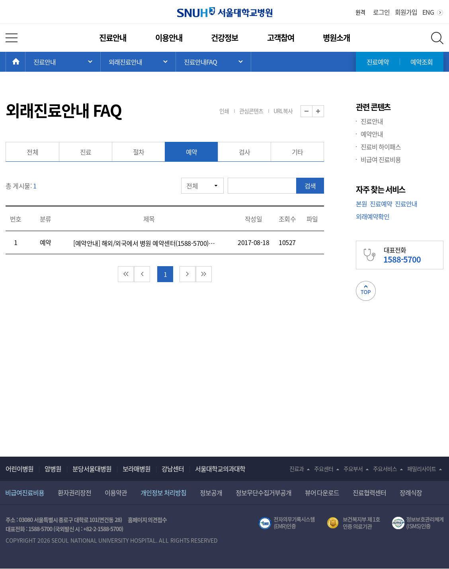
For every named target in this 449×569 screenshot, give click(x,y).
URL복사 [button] (283, 111)
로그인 (381, 12)
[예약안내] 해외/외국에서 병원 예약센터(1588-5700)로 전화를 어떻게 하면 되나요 (145, 243)
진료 (86, 152)
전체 (32, 152)
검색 (310, 185)
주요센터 (323, 469)
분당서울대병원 (91, 468)
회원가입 (406, 12)
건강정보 (224, 37)
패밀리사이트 (421, 469)
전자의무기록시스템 (286, 523)
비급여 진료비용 (381, 159)
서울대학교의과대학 (220, 468)
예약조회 (421, 62)
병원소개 (336, 37)
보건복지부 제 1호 (353, 523)
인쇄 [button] (224, 111)
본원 (361, 203)
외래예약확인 (372, 216)
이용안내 (168, 37)
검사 (244, 152)
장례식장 (411, 492)
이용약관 (116, 492)
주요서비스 (385, 469)
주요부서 (353, 469)
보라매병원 (136, 468)
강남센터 (173, 468)
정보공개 (211, 492)
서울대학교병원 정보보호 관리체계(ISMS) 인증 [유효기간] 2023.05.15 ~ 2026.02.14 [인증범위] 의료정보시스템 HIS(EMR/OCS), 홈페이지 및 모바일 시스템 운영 (417, 523)
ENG (428, 12)
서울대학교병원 (224, 12)
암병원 (53, 468)
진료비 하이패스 (381, 146)
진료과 (296, 469)
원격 (360, 12)
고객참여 (280, 37)
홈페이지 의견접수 (147, 520)
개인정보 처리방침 (163, 492)
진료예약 (378, 62)
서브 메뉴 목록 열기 (138, 62)
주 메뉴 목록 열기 (62, 62)
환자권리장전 (74, 492)
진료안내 (112, 37)
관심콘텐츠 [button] (251, 111)
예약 (191, 152)
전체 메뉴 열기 (12, 37)
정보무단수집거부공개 (263, 492)
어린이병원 (19, 468)
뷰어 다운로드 (322, 492)
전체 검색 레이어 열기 (437, 38)
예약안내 (372, 134)
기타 (297, 152)
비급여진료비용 (24, 492)
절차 (138, 152)
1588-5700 (40, 529)
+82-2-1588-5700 (102, 529)
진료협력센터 (369, 492)
